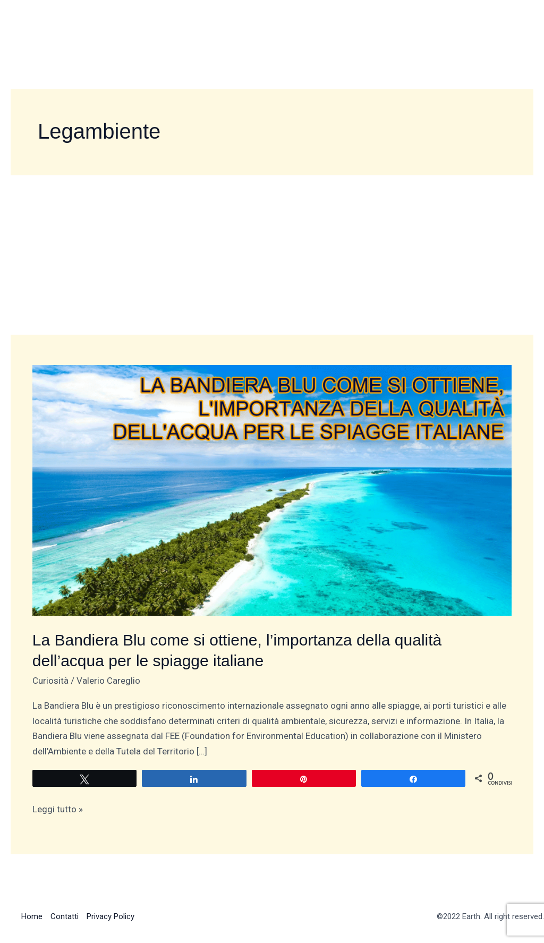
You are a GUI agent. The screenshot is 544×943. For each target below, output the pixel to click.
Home (31, 916)
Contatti (64, 916)
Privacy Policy (110, 916)
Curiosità (50, 680)
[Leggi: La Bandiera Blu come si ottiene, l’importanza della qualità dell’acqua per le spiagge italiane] (272, 489)
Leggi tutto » (57, 808)
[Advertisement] (272, 255)
